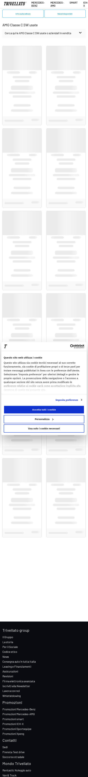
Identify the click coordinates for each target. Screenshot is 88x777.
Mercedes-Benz (38, 4)
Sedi (5, 747)
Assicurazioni (10, 671)
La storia (7, 642)
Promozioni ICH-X (13, 723)
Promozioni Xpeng (13, 733)
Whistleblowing (11, 695)
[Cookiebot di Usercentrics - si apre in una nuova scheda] (70, 346)
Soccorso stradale (13, 756)
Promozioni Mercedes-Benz (18, 709)
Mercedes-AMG (57, 4)
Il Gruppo (7, 637)
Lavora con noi (11, 690)
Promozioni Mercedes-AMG (18, 714)
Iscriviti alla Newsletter (16, 686)
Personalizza (44, 419)
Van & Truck (9, 775)
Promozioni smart (13, 719)
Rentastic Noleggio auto (16, 770)
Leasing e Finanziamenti (16, 666)
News (5, 656)
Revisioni (7, 676)
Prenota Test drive (13, 752)
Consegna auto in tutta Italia (19, 661)
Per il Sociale (10, 646)
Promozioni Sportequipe (16, 728)
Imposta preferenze (66, 400)
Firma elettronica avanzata (18, 681)
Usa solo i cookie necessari (44, 428)
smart (74, 2)
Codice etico (9, 651)
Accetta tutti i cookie (44, 409)
